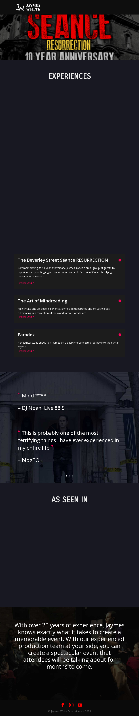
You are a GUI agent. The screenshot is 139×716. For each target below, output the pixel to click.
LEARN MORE (26, 283)
